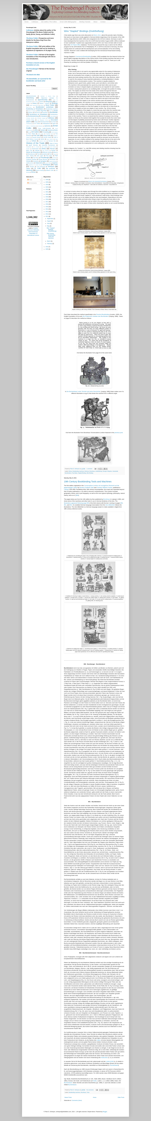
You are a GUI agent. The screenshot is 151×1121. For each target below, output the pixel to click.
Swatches (55, 163)
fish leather (35, 132)
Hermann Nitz (52, 141)
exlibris (36, 130)
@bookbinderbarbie (31, 96)
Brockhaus (92, 471)
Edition (54, 123)
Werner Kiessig (40, 170)
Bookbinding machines (78, 471)
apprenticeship (43, 100)
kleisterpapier (35, 148)
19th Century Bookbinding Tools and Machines (87, 481)
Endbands (40, 126)
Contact (102, 22)
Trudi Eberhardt (41, 166)
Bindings (55, 103)
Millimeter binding (47, 152)
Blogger (105, 1111)
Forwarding (46, 132)
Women (33, 172)
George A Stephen (107, 471)
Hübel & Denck (54, 143)
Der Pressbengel (32, 69)
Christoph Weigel (41, 118)
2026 (47, 179)
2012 (47, 214)
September (50, 218)
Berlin (41, 101)
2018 (47, 199)
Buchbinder (54, 112)
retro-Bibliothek (110, 505)
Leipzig (66, 489)
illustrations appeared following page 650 (76, 503)
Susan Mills (47, 163)
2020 (47, 194)
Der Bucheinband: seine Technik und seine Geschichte (83, 391)
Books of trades (31, 110)
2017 (47, 201)
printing (54, 157)
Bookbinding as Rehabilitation (34, 109)
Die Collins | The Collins (49, 22)
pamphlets (44, 154)
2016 (47, 204)
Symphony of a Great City (34, 164)
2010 (47, 246)
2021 (47, 192)
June (48, 223)
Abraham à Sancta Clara (47, 96)
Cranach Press (30, 120)
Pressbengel (45, 157)
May (48, 226)
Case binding (53, 116)
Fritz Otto (36, 135)
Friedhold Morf (49, 133)
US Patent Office (75, 45)
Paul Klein (35, 157)
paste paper (40, 155)
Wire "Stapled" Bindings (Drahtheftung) (84, 31)
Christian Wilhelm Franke (104, 487)
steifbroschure (29, 163)
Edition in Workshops (31, 126)
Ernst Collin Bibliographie (68, 22)
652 (71, 505)
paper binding (30, 155)
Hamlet (42, 139)
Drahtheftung (99, 471)
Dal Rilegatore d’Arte (42, 120)
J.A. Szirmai (37, 146)
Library (43, 148)
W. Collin (37, 168)
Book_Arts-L (97, 35)
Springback (43, 161)
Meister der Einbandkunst (33, 152)
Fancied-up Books (53, 130)
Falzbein (42, 130)
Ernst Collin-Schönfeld (44, 128)
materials (37, 150)
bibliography (48, 101)
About (95, 22)
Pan (50, 154)
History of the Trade (35, 143)
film (29, 132)
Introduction (28, 146)
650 (121, 503)
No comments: (90, 1089)
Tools (88, 1092)
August (49, 221)
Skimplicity (35, 161)
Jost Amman (53, 146)
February (49, 243)
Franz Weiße (31, 133)
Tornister (32, 166)
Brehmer (87, 471)
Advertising (30, 98)
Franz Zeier (40, 133)
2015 (47, 206)
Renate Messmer (43, 159)
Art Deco (36, 101)
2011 (47, 216)
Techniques (46, 164)
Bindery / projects (44, 103)
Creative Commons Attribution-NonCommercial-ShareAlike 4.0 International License (33, 231)
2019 (47, 197)
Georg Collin (46, 135)
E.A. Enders (37, 123)
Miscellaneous (31, 154)
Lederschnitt (109, 1061)
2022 (47, 189)
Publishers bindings (31, 159)
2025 (47, 182)
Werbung (29, 170)
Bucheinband (114, 1065)
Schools (28, 161)
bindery (35, 103)
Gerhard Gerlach (36, 137)
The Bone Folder (32, 46)
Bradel (56, 110)
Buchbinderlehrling (33, 116)
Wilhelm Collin (49, 170)
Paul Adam (74, 473)
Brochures (37, 112)
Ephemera (47, 126)
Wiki (77, 495)
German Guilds (47, 137)
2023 (47, 187)
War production (50, 168)
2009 (47, 249)
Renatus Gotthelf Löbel (86, 487)
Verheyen (51, 166)
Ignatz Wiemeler (33, 145)
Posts (29, 180)
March (49, 241)
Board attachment (34, 105)
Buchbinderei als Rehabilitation (39, 114)
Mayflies (53, 150)
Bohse (70, 471)
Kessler (28, 148)
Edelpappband (46, 123)
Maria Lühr (29, 150)
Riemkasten (53, 159)
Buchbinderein (54, 114)
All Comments (32, 183)
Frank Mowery (54, 132)
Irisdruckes (104, 1057)
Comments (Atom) (77, 1100)
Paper (54, 154)
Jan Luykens (45, 146)
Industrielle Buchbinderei (48, 145)
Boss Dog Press (42, 110)
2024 (47, 184)
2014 (47, 209)
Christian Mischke (30, 118)
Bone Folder (50, 105)
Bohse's (98, 181)
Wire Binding (90, 473)
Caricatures (44, 116)
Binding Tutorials (84, 22)
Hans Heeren (50, 139)
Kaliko (98, 1040)
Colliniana (35, 22)
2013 (47, 211)
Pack (38, 154)
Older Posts (121, 1097)
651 (65, 505)
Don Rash (53, 121)
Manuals (52, 148)
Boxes (50, 110)
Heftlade (33, 141)
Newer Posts (68, 1097)
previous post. (119, 432)
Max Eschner (45, 150)
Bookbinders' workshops (44, 107)
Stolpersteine (39, 163)
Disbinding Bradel (44, 121)
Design (36, 121)
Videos (28, 168)
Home (26, 22)
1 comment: (90, 468)
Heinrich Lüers (42, 141)
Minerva (56, 152)
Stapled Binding (82, 473)
